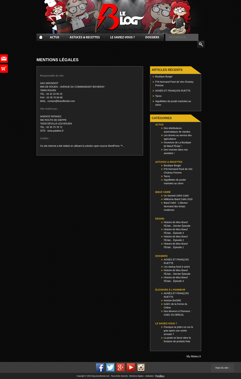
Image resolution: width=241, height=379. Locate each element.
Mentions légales (136, 376)
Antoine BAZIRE (172, 300)
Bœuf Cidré (163, 192)
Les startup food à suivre (177, 266)
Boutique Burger (164, 76)
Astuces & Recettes (85, 37)
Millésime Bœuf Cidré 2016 (178, 199)
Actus (54, 37)
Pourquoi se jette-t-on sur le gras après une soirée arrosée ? (178, 331)
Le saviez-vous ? (122, 37)
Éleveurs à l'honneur (170, 289)
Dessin (159, 218)
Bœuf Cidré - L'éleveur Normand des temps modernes (176, 206)
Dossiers (152, 37)
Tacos (158, 96)
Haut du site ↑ (222, 367)
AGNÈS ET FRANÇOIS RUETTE (173, 90)
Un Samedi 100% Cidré (176, 195)
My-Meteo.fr (193, 356)
